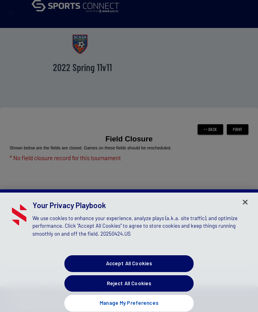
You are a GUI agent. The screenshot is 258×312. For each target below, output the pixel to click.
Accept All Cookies (129, 267)
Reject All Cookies (129, 287)
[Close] (245, 206)
